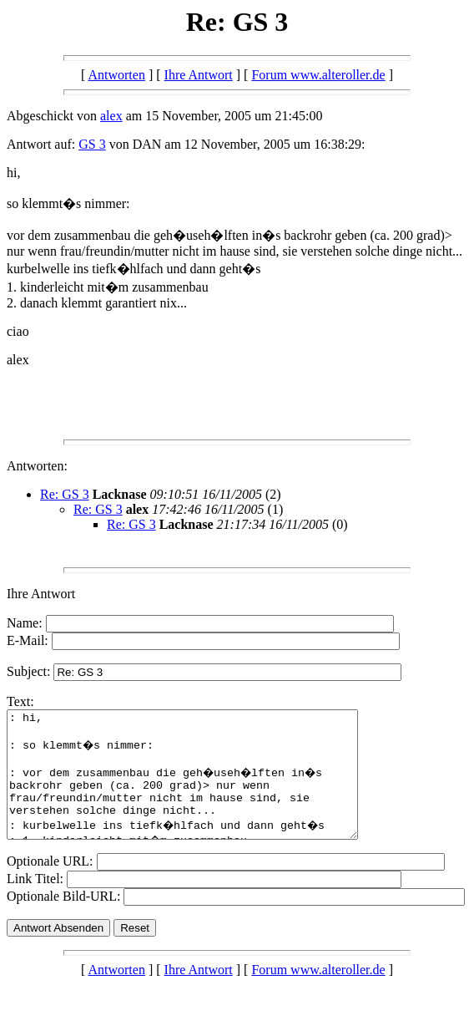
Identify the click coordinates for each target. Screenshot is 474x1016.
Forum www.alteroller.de (318, 75)
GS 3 (91, 144)
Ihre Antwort (198, 75)
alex (111, 116)
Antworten (116, 75)
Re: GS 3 (64, 494)
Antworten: (37, 466)
